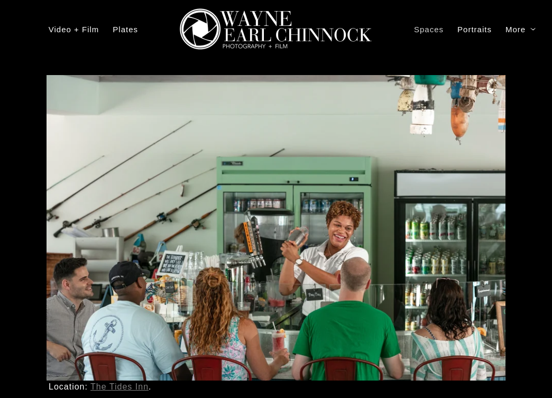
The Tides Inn (119, 386)
